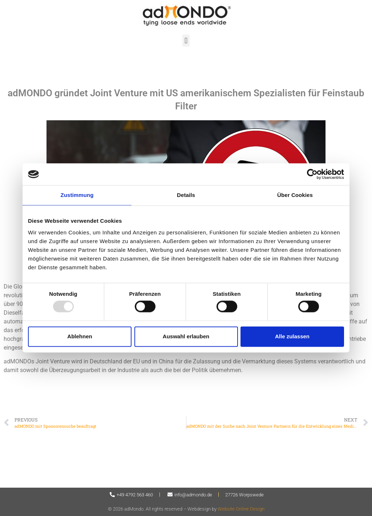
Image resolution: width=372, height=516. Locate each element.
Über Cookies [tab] (295, 195)
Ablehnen (79, 336)
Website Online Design (241, 509)
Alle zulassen (292, 336)
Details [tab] (186, 195)
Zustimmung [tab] (77, 195)
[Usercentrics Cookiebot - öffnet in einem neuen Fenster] (312, 174)
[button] (185, 41)
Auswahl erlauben (186, 336)
